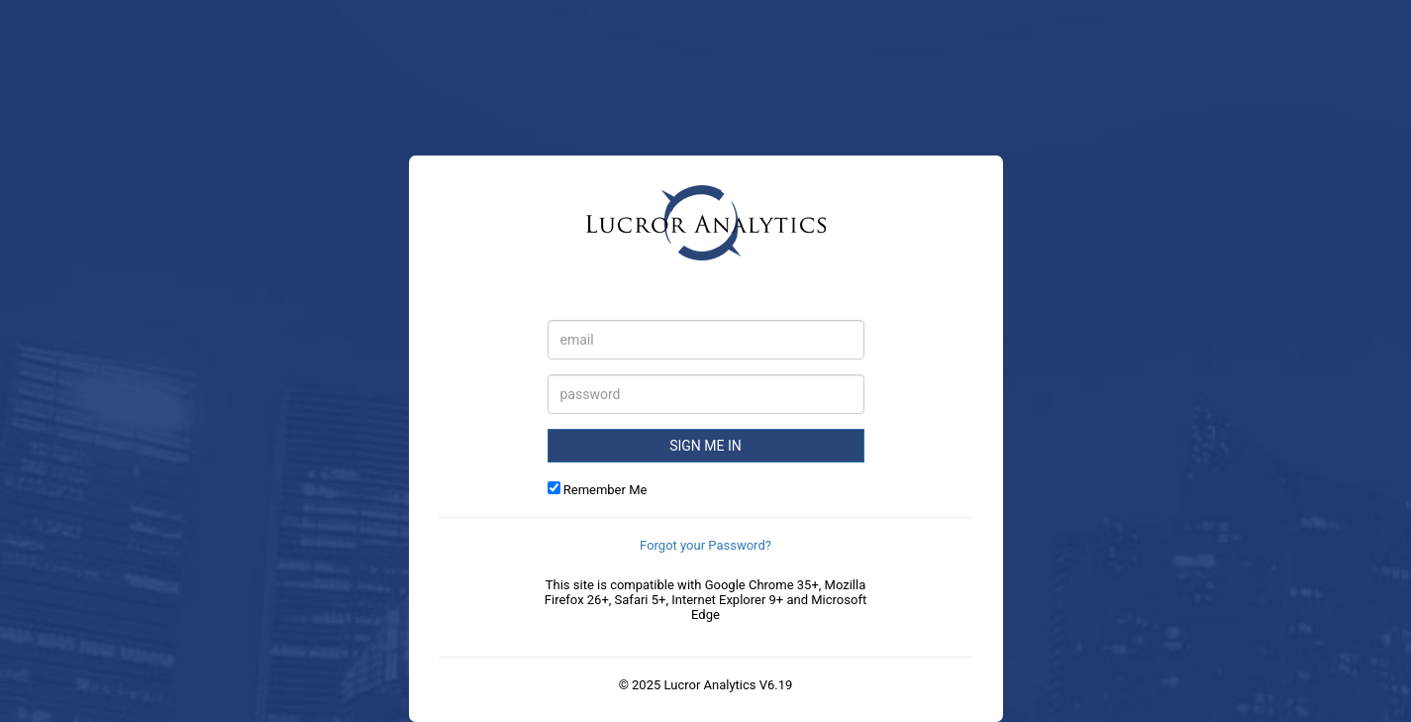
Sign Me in (705, 446)
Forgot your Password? (705, 545)
